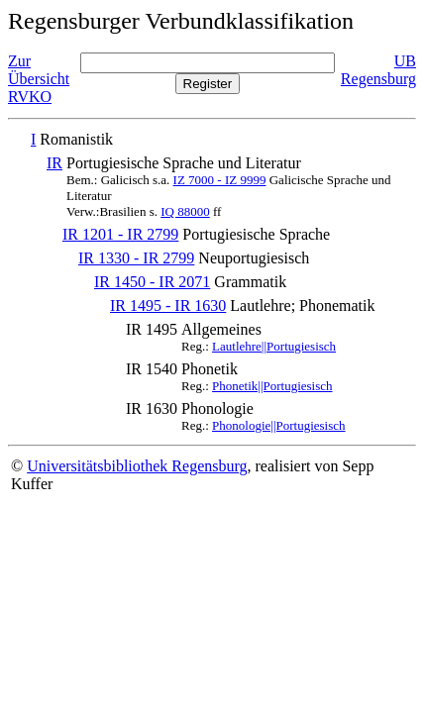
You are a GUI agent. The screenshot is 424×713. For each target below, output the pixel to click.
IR (54, 162)
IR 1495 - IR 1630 (168, 305)
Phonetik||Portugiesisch (272, 385)
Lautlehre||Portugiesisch (274, 346)
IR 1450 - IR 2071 (152, 281)
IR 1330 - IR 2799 (136, 258)
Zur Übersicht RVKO (38, 78)
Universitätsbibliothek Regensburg (137, 466)
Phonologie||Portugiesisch (278, 425)
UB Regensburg (378, 69)
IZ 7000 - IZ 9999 (219, 179)
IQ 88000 (184, 211)
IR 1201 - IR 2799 (120, 234)
